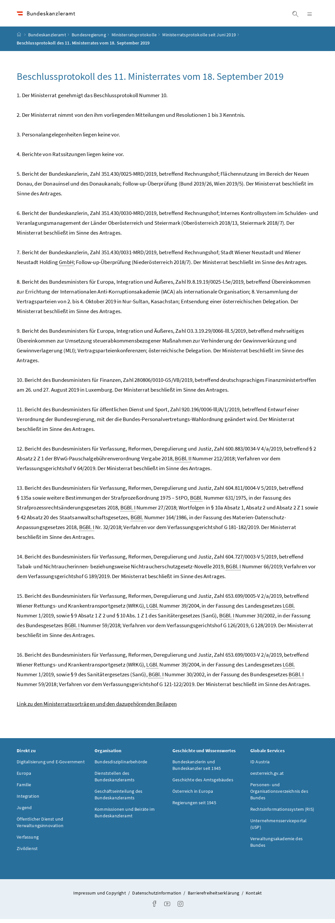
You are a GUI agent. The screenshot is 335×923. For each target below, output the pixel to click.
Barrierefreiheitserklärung (214, 897)
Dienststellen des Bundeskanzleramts (114, 780)
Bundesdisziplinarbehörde (121, 766)
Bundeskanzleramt (47, 39)
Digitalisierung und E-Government (51, 766)
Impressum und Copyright (100, 897)
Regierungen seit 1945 (194, 807)
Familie (24, 789)
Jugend (24, 812)
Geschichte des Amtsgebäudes (202, 784)
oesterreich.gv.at (267, 777)
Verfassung (28, 841)
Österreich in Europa (192, 795)
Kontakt (254, 897)
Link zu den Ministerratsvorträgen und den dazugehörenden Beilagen (97, 708)
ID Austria (260, 766)
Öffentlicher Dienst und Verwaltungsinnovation (40, 826)
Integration (28, 800)
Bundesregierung (89, 39)
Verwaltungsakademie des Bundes (276, 846)
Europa (24, 777)
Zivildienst (27, 853)
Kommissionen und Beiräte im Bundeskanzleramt (125, 816)
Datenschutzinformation (157, 897)
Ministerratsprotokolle (134, 39)
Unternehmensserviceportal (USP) (278, 828)
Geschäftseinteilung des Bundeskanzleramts (118, 798)
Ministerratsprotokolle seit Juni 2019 (199, 39)
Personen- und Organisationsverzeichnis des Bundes (279, 795)
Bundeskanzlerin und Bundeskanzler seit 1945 (196, 769)
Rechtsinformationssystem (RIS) (282, 813)
